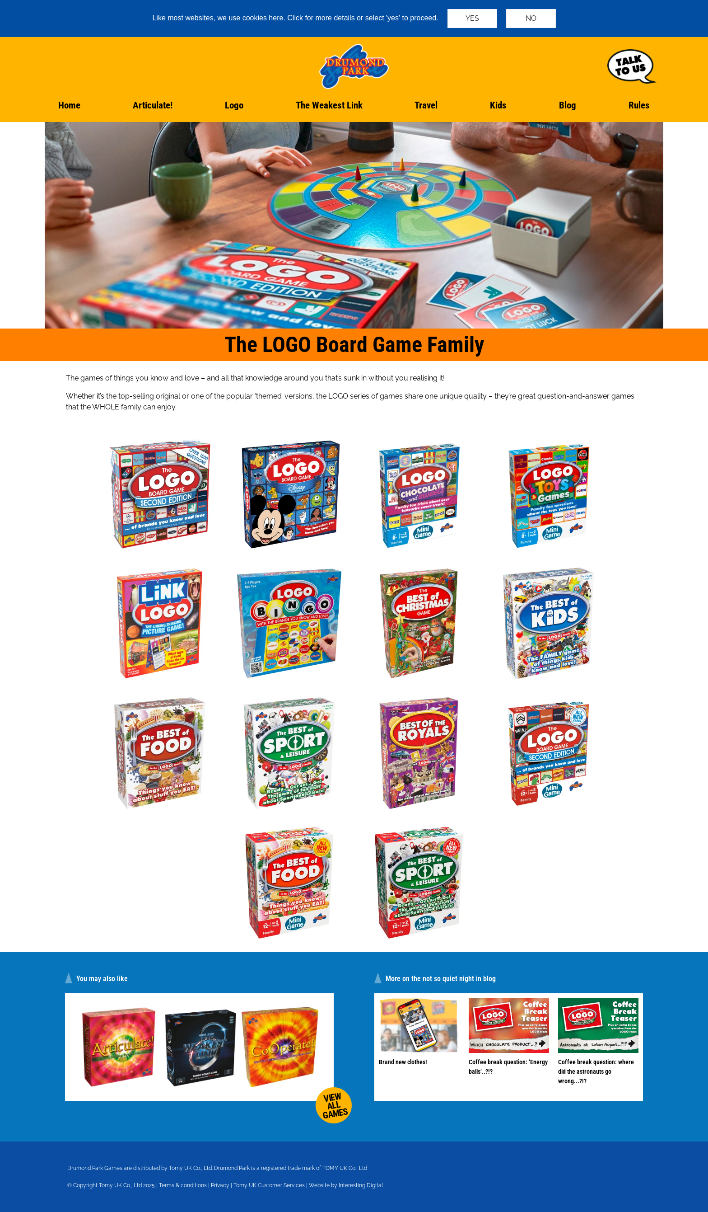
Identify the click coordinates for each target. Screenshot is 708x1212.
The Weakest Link (329, 105)
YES (472, 18)
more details (335, 18)
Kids (498, 105)
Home (69, 105)
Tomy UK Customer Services (269, 1185)
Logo (234, 105)
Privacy (220, 1185)
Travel (426, 105)
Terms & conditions (183, 1185)
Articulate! (152, 105)
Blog (567, 105)
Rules (639, 105)
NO (531, 18)
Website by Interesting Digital (346, 1185)
